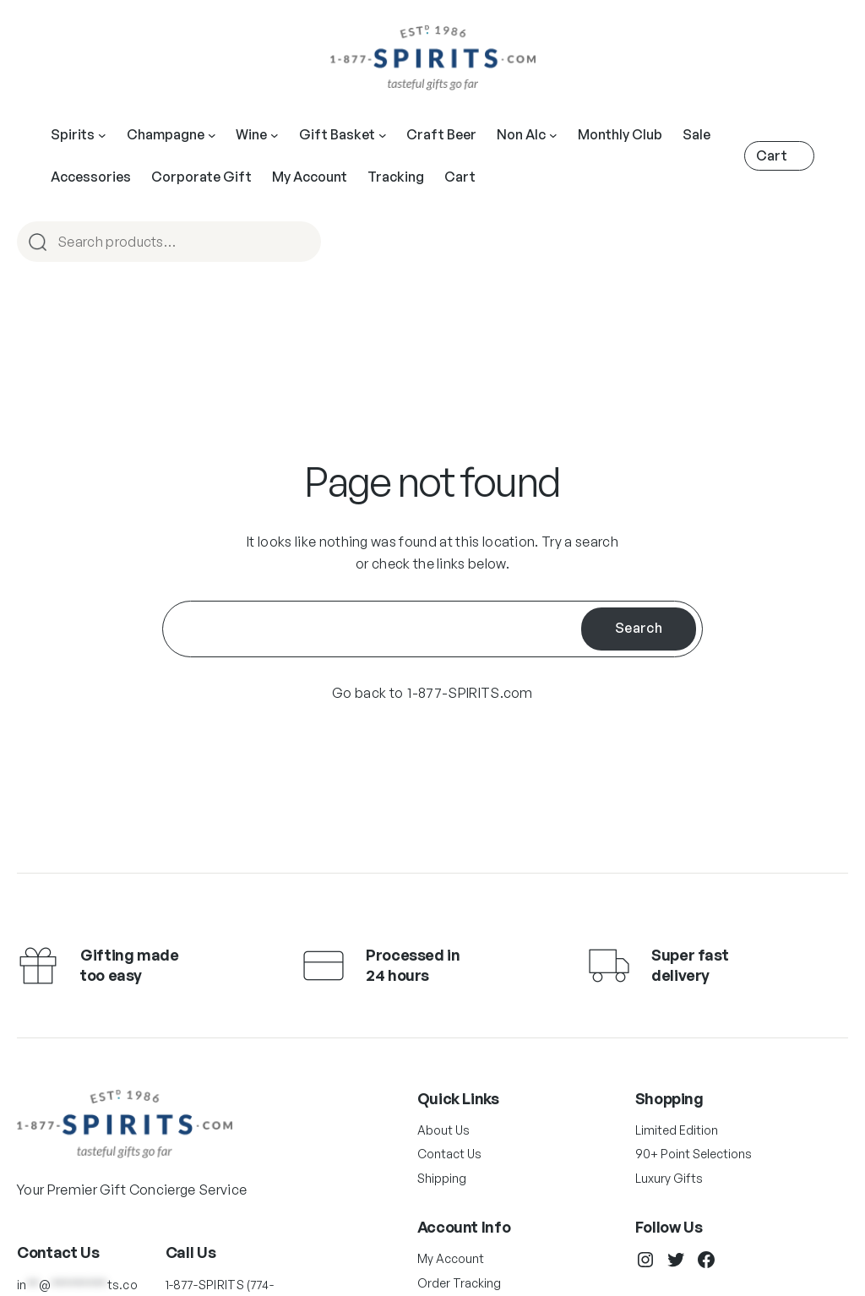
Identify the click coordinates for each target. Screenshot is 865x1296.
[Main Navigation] (102, 135)
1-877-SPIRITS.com (469, 692)
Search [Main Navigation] (300, 242)
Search (638, 627)
